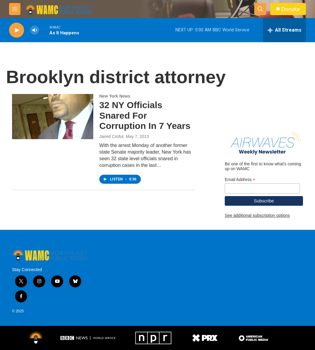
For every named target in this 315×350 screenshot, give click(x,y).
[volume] (34, 30)
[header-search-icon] (260, 9)
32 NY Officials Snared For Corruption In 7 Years (144, 115)
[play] (16, 30)
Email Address (240, 180)
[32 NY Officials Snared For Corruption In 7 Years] (52, 116)
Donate (290, 9)
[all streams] (284, 30)
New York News (114, 96)
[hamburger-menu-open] (14, 9)
